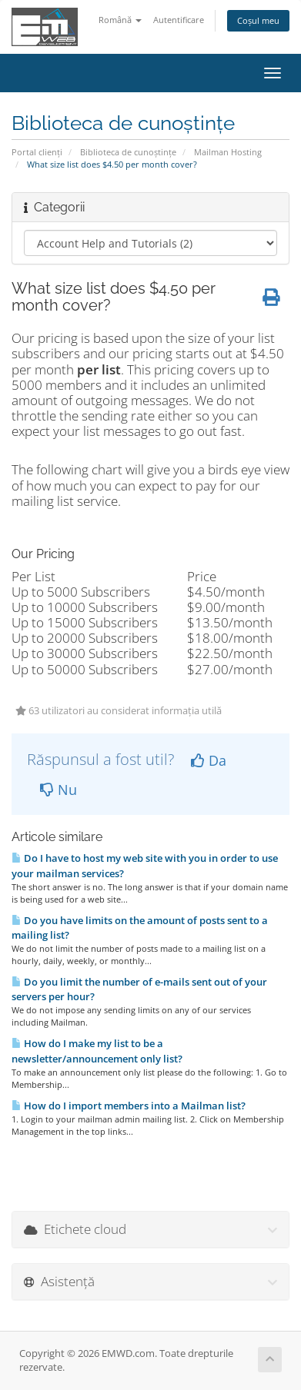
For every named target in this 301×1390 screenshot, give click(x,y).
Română (120, 19)
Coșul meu (258, 20)
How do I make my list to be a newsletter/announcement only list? (97, 1050)
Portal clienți (37, 152)
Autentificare (178, 19)
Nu (58, 789)
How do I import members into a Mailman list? (129, 1105)
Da (208, 760)
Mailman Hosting (228, 152)
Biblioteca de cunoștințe (128, 152)
